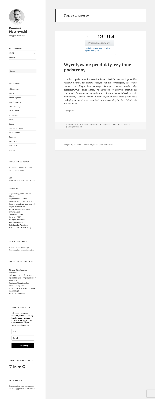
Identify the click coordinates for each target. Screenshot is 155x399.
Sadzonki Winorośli (17, 293)
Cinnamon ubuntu (16, 214)
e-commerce (125, 124)
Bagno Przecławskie (17, 206)
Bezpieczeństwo (15, 102)
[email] (23, 338)
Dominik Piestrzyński (18, 30)
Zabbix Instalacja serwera (19, 209)
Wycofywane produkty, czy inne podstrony (97, 67)
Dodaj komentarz (75, 127)
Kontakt (12, 57)
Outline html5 (14, 212)
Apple (11, 93)
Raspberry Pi (14, 132)
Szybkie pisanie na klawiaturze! (22, 204)
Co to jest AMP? (15, 217)
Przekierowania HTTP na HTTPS (22, 180)
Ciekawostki (14, 111)
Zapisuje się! (22, 345)
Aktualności (14, 89)
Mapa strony (14, 188)
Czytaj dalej (71, 110)
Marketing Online (16, 128)
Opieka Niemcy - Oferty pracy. (21, 275)
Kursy (11, 119)
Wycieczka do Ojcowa (18, 199)
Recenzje (12, 137)
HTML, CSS (13, 115)
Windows (13, 146)
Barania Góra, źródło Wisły (20, 227)
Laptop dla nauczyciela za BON (21, 201)
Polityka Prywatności (72, 144)
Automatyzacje (15, 98)
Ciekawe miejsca (16, 106)
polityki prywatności (26, 388)
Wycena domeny (16, 222)
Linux (11, 124)
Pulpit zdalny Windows (18, 225)
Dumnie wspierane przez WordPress (98, 144)
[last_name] (23, 331)
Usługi (11, 53)
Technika (13, 141)
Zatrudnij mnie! (15, 48)
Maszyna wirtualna (17, 220)
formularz (30, 250)
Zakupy (12, 150)
